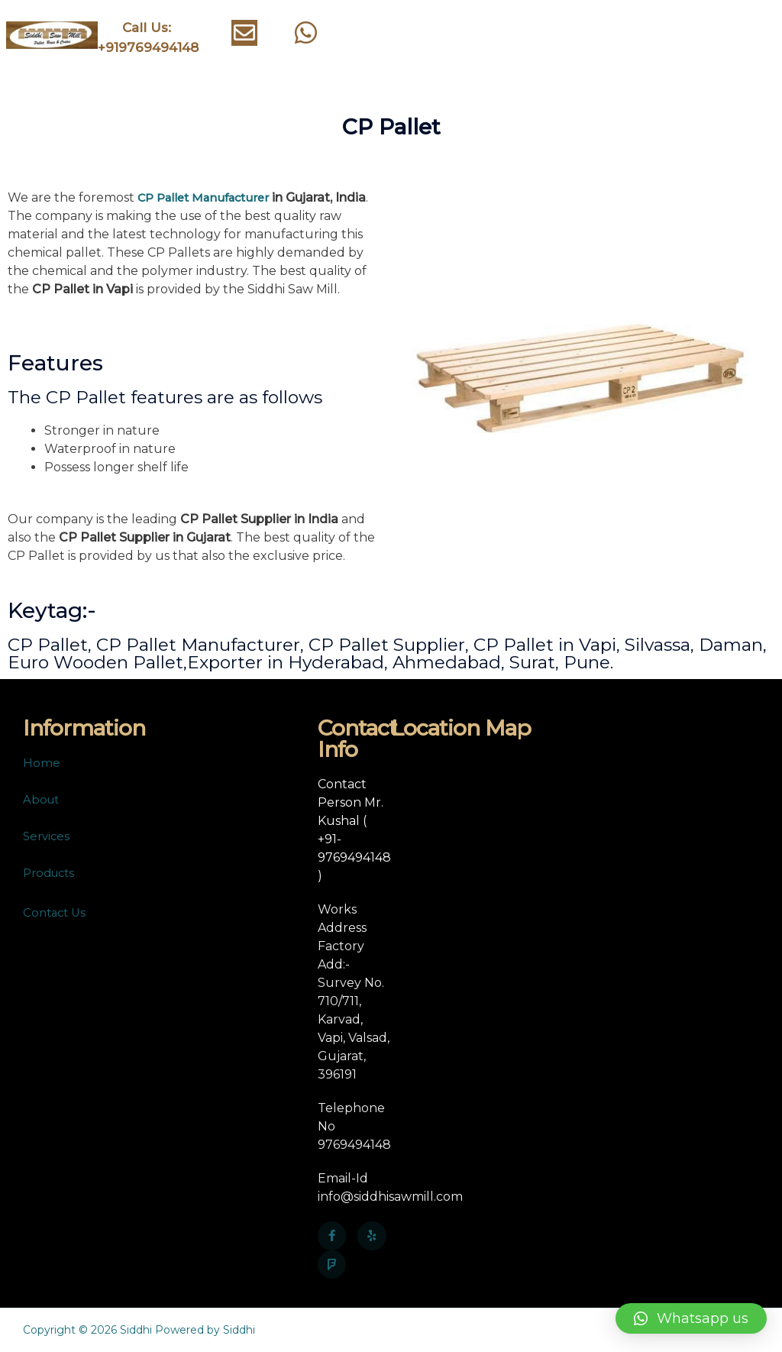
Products (51, 872)
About (42, 799)
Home (41, 762)
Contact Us (56, 912)
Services (48, 836)
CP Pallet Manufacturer (209, 197)
